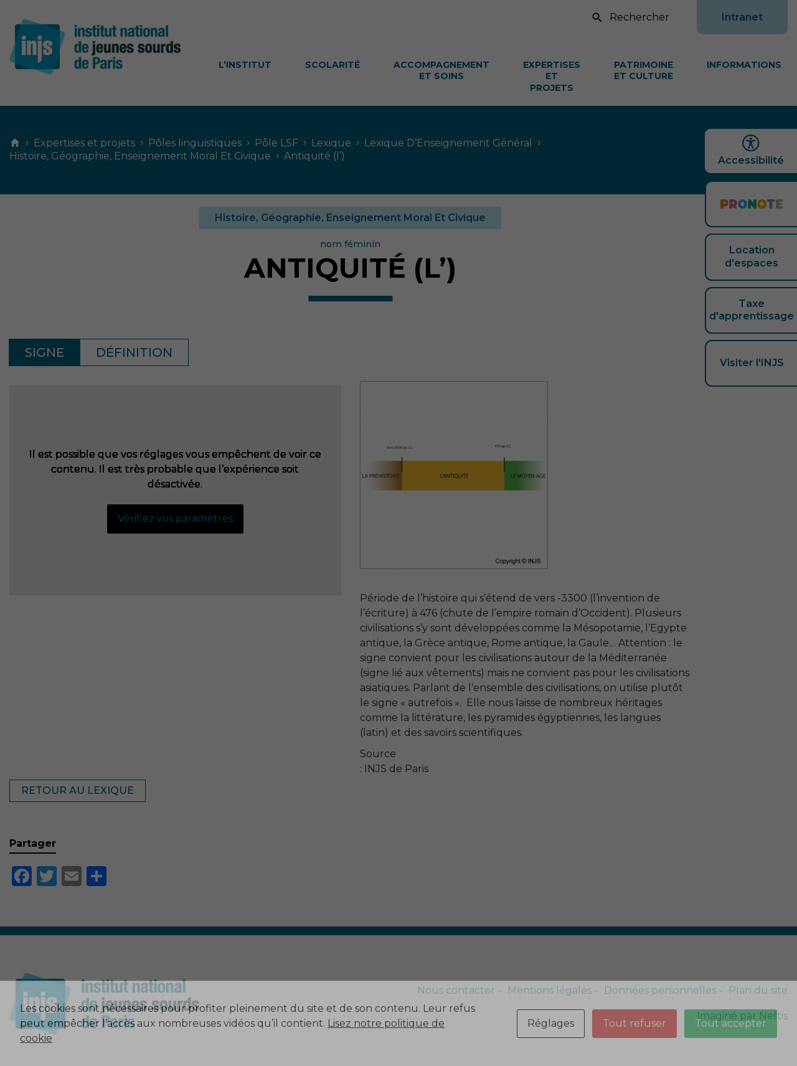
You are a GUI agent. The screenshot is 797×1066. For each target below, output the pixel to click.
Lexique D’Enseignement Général (448, 143)
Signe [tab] (44, 352)
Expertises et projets (551, 76)
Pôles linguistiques (195, 143)
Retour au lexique (77, 790)
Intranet (742, 17)
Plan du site (758, 990)
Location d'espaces (751, 256)
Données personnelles (660, 990)
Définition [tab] (134, 352)
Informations (744, 64)
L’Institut (245, 64)
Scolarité (332, 64)
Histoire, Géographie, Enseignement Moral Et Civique (140, 156)
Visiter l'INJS (752, 363)
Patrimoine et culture (643, 70)
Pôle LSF (276, 143)
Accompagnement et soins (441, 70)
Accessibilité (751, 150)
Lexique (331, 143)
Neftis (773, 1016)
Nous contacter (456, 990)
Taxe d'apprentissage (751, 310)
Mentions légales (549, 990)
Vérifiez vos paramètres (175, 518)
